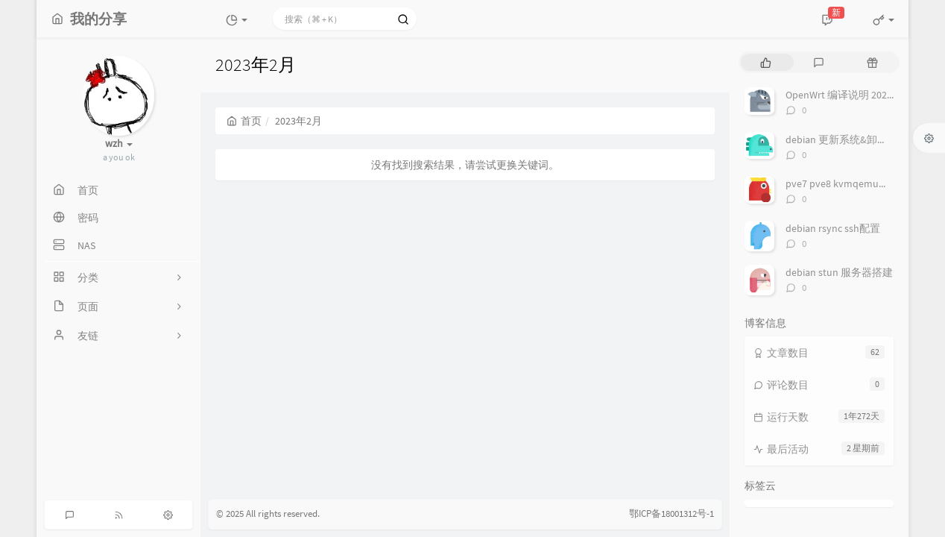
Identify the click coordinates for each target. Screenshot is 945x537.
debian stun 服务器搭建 (839, 272)
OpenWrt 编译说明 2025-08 (846, 94)
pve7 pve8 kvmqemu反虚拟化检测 (863, 183)
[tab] (765, 62)
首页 (244, 121)
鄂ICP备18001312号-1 (671, 513)
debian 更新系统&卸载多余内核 (857, 139)
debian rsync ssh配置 (833, 228)
